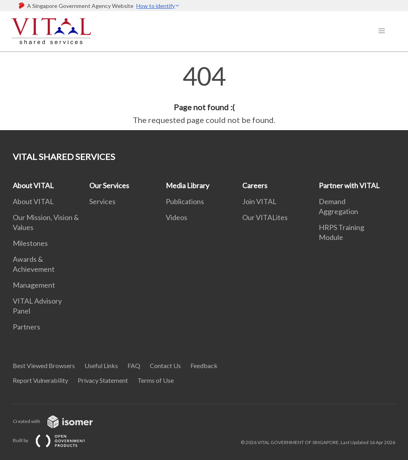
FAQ (134, 365)
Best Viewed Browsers (44, 365)
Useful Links (101, 365)
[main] (204, 94)
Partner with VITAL (349, 185)
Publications (185, 201)
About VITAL (33, 185)
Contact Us (165, 365)
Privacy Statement (103, 380)
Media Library (187, 185)
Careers (254, 185)
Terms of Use (155, 380)
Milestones (30, 243)
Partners (26, 326)
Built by (55, 440)
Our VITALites (265, 217)
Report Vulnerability (40, 380)
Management (34, 285)
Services (102, 201)
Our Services (109, 185)
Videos (176, 217)
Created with (59, 421)
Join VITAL (259, 201)
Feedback (204, 365)
